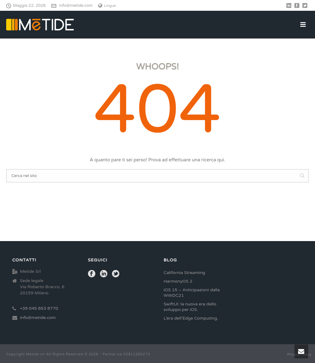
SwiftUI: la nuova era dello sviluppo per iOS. (190, 306)
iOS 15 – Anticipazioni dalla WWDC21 (192, 292)
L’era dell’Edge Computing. (191, 318)
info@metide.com (76, 5)
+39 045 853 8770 (39, 308)
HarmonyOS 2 (178, 281)
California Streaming (184, 272)
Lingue (107, 5)
